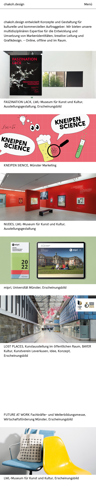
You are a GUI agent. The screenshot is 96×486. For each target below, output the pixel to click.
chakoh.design (14, 4)
